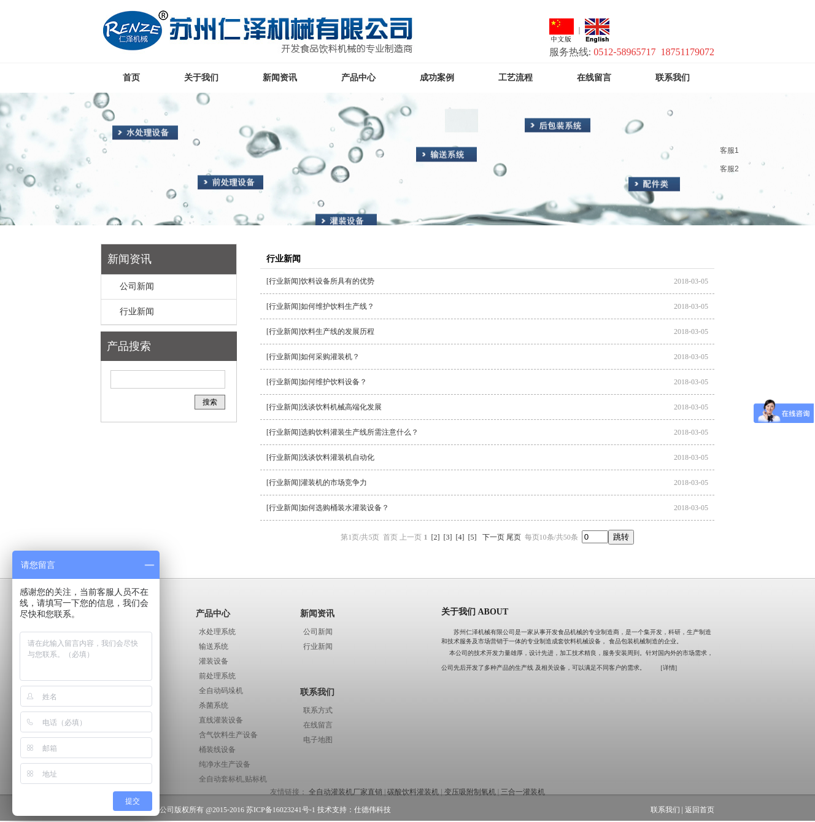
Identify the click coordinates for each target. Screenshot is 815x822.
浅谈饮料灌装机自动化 (337, 457)
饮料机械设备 (582, 641)
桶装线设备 (217, 749)
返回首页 (699, 809)
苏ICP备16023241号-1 (280, 809)
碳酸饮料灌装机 (413, 792)
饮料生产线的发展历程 (337, 331)
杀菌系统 (213, 705)
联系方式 (318, 710)
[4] (460, 537)
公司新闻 (137, 286)
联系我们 (317, 692)
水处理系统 (217, 631)
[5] (472, 537)
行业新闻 (137, 311)
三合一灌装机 (523, 792)
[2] (435, 537)
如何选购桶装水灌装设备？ (345, 507)
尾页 (513, 537)
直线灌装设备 (221, 720)
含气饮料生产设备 (228, 735)
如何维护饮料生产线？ (337, 306)
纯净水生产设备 (224, 764)
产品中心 (213, 613)
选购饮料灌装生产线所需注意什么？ (360, 432)
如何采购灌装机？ (330, 356)
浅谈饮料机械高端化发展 (341, 407)
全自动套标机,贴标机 (233, 779)
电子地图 (318, 739)
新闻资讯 (129, 259)
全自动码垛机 (221, 690)
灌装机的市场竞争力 (334, 482)
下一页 (493, 537)
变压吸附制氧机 (470, 792)
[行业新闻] (283, 281)
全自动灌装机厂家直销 (345, 792)
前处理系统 (217, 676)
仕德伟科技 (372, 809)
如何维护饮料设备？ (334, 382)
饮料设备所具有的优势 (337, 281)
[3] (448, 537)
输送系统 (213, 646)
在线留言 (318, 725)
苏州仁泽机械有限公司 (484, 632)
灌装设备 (213, 661)
